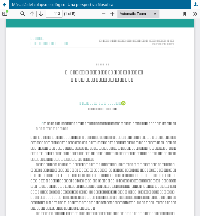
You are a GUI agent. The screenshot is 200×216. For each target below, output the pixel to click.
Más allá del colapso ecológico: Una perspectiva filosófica (62, 4)
